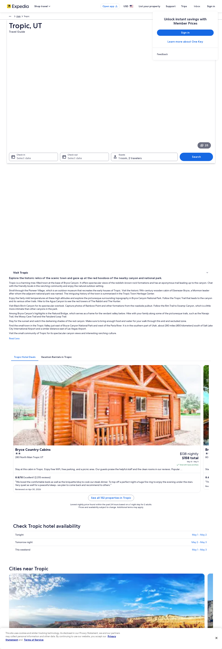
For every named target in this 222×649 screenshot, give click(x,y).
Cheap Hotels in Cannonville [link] (127, 444)
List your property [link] (15, 591)
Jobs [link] (9, 585)
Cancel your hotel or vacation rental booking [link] (189, 585)
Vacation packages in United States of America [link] (82, 596)
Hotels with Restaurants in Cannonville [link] (132, 437)
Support (177, 6)
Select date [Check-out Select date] (74, 109)
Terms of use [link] (120, 591)
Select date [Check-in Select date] (22, 109)
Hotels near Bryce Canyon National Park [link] (38, 424)
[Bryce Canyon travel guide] (78, 372)
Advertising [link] (12, 613)
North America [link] (14, 16)
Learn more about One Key (185, 41)
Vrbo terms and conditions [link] (127, 602)
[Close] (216, 638)
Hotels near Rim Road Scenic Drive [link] (130, 424)
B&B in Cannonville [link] (27, 444)
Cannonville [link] (69, 474)
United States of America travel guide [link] (78, 580)
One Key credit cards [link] (70, 624)
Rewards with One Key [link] (71, 619)
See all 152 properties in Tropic (137, 295)
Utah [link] (52, 16)
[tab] (75, 205)
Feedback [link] (11, 624)
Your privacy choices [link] (124, 613)
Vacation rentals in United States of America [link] (81, 591)
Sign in (211, 6)
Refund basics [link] (174, 596)
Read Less (65, 190)
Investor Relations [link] (15, 607)
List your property (155, 6)
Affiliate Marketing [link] (15, 619)
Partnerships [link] (13, 596)
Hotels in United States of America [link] (77, 585)
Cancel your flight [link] (176, 591)
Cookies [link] (118, 585)
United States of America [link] (35, 16)
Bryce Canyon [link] (19, 474)
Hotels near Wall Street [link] (124, 431)
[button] (111, 401)
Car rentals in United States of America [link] (79, 607)
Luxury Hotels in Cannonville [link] (127, 450)
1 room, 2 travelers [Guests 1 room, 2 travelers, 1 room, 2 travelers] (130, 109)
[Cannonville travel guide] (117, 372)
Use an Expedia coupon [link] (179, 602)
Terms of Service (34, 639)
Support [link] (172, 580)
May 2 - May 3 (199, 335)
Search (198, 108)
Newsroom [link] (12, 602)
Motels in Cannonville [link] (28, 450)
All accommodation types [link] (73, 613)
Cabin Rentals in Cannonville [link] (32, 437)
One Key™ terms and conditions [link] (129, 596)
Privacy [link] (117, 580)
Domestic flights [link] (68, 602)
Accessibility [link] (120, 607)
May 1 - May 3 (199, 342)
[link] (185, 54)
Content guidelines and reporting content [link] (134, 619)
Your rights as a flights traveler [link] (182, 613)
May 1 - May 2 (199, 328)
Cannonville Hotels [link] (27, 431)
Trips (190, 6)
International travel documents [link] (182, 607)
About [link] (10, 580)
